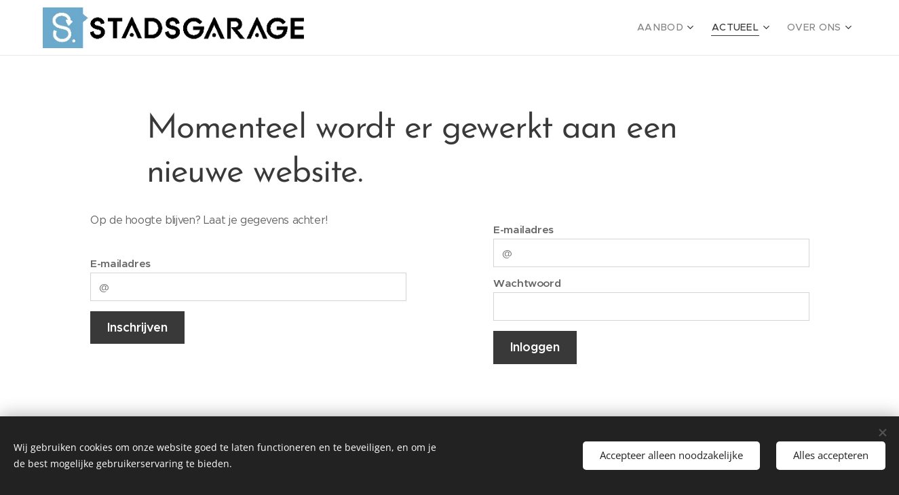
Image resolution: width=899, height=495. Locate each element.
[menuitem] (679, 28)
